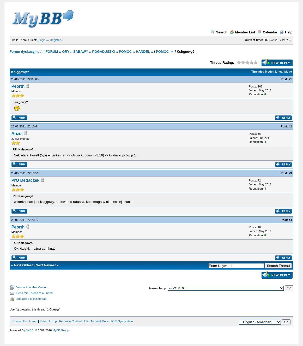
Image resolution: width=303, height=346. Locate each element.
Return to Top (48, 321)
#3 (290, 173)
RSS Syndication (122, 321)
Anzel (17, 133)
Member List (242, 32)
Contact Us (20, 321)
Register (55, 40)
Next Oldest (23, 265)
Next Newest (46, 265)
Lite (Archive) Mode (96, 321)
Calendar (267, 32)
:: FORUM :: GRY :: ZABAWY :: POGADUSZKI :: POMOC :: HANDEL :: (97, 52)
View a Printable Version (31, 287)
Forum (33, 321)
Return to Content (70, 321)
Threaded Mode (261, 71)
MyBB (29, 330)
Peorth (18, 86)
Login (42, 40)
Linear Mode (283, 71)
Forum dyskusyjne (25, 52)
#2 (290, 126)
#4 (290, 219)
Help (286, 32)
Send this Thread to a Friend (34, 293)
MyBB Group (60, 330)
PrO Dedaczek (25, 180)
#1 (290, 79)
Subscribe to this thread (31, 298)
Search (219, 32)
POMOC (162, 52)
